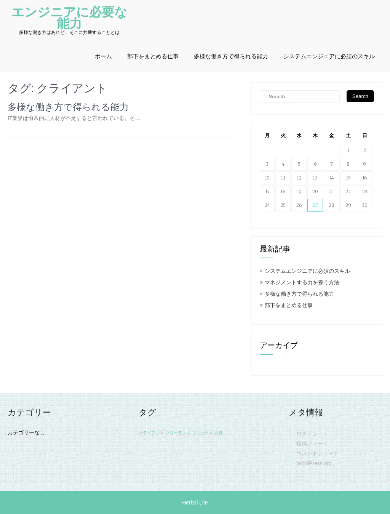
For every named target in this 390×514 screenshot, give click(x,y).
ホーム (103, 56)
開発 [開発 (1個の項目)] (218, 433)
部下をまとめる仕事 (153, 56)
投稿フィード (312, 443)
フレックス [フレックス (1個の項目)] (202, 433)
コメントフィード (317, 453)
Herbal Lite (195, 503)
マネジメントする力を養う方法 (302, 282)
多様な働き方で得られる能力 (231, 56)
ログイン (307, 434)
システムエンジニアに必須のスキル (329, 56)
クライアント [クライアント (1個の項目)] (151, 433)
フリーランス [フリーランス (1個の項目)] (177, 433)
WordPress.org (314, 463)
